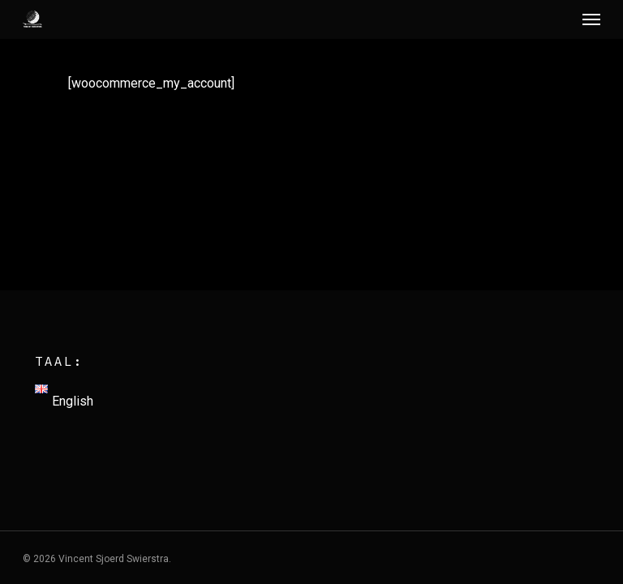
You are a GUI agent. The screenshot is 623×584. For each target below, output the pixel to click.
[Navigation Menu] (591, 19)
